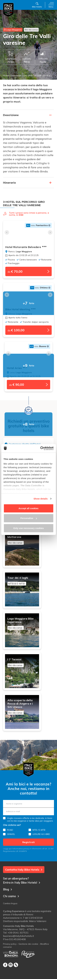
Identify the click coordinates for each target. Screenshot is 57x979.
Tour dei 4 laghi (22, 581)
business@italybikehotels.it (18, 935)
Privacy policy (9, 944)
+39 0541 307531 (18, 932)
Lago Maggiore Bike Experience (22, 623)
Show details (41, 498)
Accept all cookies (28, 508)
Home (6, 75)
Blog (7, 889)
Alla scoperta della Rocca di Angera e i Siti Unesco (22, 707)
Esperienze (16, 75)
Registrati (28, 842)
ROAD (10, 830)
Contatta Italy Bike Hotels (23, 869)
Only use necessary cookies (28, 528)
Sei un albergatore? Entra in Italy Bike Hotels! (21, 880)
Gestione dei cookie (28, 944)
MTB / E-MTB (39, 830)
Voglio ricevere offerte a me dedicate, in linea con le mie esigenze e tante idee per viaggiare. (30, 819)
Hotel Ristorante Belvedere (26, 247)
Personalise (28, 518)
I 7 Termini (22, 662)
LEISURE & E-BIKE (41, 834)
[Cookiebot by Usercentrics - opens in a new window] (41, 448)
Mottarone (22, 540)
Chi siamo (11, 896)
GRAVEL (11, 834)
